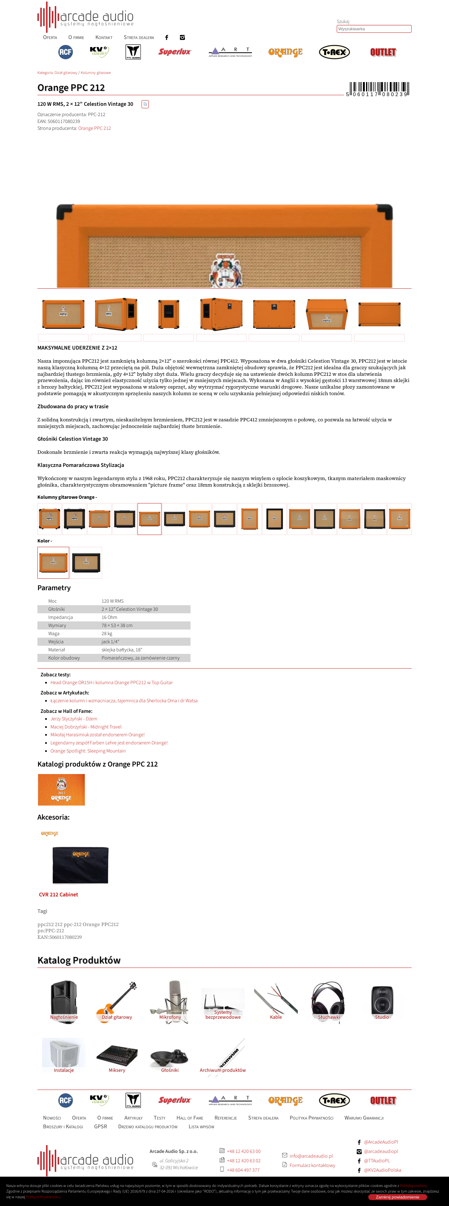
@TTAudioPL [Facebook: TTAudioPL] (377, 1160)
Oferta (50, 37)
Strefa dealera (139, 37)
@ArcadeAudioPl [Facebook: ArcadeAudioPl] (381, 1142)
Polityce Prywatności (43, 1197)
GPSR (100, 1126)
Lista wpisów (201, 1126)
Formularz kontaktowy (312, 1165)
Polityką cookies (413, 1186)
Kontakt (104, 37)
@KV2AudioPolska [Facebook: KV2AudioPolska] (382, 1170)
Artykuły (133, 1118)
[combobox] (374, 29)
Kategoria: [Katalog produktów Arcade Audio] (46, 73)
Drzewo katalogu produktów (147, 1126)
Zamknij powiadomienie (397, 1197)
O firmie (76, 37)
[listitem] (80, 829)
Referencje (226, 1118)
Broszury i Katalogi (63, 1126)
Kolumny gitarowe (96, 73)
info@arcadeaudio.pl (311, 1156)
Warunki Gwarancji (364, 1118)
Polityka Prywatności (311, 1118)
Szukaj (343, 21)
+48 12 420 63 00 (244, 1151)
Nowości (52, 1118)
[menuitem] (50, 37)
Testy (159, 1118)
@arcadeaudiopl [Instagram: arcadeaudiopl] (381, 1151)
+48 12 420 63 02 (244, 1160)
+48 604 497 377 (243, 1170)
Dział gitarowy (66, 73)
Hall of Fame (189, 1118)
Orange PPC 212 (94, 128)
